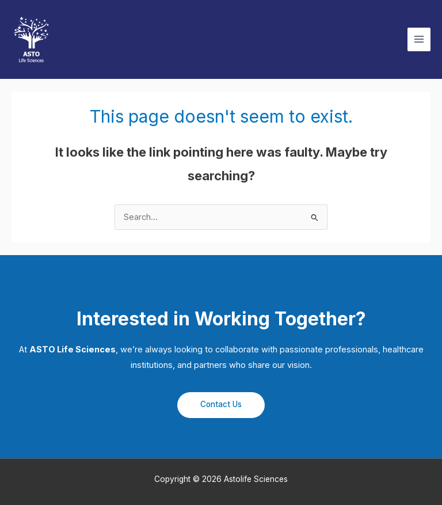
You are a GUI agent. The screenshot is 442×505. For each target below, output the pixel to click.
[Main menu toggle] (418, 39)
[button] (221, 405)
